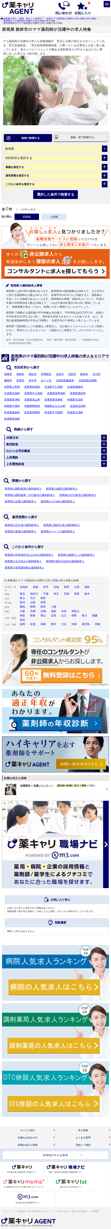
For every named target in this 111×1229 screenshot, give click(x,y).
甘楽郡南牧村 (75, 387)
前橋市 (8, 374)
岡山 (43, 615)
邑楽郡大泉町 (75, 412)
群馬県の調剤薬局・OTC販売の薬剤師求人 (30, 495)
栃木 (87, 593)
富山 (22, 597)
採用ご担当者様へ (80, 1211)
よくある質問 (83, 1137)
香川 (84, 615)
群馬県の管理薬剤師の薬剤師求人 (24, 567)
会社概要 (95, 1211)
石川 (32, 597)
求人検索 (83, 1130)
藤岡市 (8, 380)
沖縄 (97, 624)
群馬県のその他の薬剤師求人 (58, 501)
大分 (64, 624)
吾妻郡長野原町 (56, 393)
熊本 (53, 624)
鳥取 (22, 615)
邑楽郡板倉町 (12, 412)
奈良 (64, 611)
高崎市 (20, 374)
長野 (43, 602)
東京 (22, 593)
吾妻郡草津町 (12, 399)
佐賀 (32, 624)
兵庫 (32, 611)
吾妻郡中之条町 (33, 393)
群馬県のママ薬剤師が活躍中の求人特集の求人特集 (29, 21)
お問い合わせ (63, 1211)
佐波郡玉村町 (78, 406)
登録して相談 (83, 1145)
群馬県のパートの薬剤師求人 (58, 531)
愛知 (22, 606)
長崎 (43, 624)
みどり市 (46, 380)
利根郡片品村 (75, 399)
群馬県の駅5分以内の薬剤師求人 (65, 561)
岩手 (45, 586)
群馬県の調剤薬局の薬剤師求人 (23, 488)
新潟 (22, 602)
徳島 (74, 615)
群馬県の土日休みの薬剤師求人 (23, 561)
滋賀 (53, 611)
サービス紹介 (27, 1130)
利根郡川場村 (12, 406)
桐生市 (33, 374)
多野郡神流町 (32, 387)
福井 (43, 597)
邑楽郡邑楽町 (12, 418)
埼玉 (56, 593)
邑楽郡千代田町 (53, 412)
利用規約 (21, 1211)
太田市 (60, 374)
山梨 (32, 602)
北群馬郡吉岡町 (88, 380)
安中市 (33, 380)
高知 (22, 619)
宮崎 (74, 624)
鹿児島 (86, 624)
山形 (76, 586)
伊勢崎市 (46, 374)
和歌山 (75, 611)
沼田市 (72, 374)
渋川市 (96, 374)
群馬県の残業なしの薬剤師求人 (76, 555)
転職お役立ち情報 (28, 1145)
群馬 (76, 593)
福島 (87, 586)
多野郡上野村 (12, 387)
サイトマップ (9, 1211)
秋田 (66, 586)
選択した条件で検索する (55, 194)
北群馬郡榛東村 (65, 380)
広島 (53, 615)
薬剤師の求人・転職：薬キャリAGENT (23, 18)
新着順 (27, 216)
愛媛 (94, 615)
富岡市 (20, 380)
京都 (43, 611)
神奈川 (34, 593)
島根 (32, 615)
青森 (35, 586)
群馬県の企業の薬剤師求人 (20, 501)
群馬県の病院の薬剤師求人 (62, 488)
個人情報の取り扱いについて (41, 1211)
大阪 (22, 611)
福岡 (22, 624)
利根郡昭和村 (32, 406)
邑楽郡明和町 (32, 412)
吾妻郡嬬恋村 (78, 393)
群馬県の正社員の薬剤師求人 (22, 525)
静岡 (32, 606)
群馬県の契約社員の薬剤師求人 (61, 525)
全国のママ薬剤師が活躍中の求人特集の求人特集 (71, 18)
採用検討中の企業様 (55, 1155)
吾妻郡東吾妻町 (53, 399)
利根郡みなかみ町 (55, 406)
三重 (53, 606)
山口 (64, 615)
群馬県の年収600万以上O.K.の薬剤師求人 (29, 555)
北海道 (24, 586)
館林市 (84, 374)
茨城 (66, 593)
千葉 (45, 593)
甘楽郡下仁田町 (53, 387)
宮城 (56, 586)
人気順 (54, 216)
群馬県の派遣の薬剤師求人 (20, 531)
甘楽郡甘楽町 (12, 393)
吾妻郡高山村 (32, 399)
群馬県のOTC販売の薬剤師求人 (77, 495)
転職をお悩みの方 (28, 1137)
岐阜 (43, 606)
